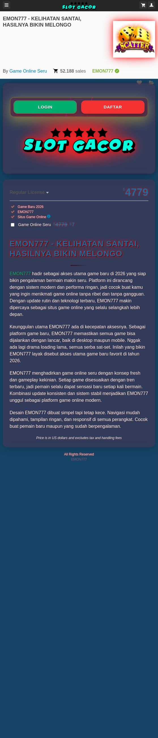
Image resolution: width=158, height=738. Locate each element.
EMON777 (20, 273)
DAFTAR (113, 107)
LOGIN (45, 107)
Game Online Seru (28, 71)
